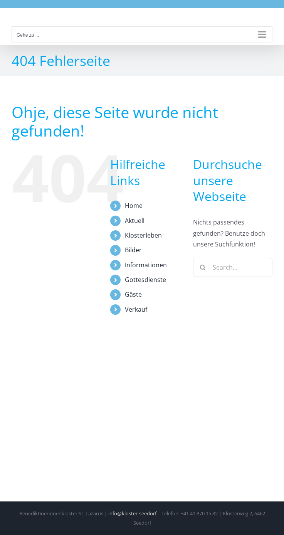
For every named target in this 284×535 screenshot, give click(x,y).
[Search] (202, 267)
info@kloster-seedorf (132, 513)
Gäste (133, 294)
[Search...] (232, 267)
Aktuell (135, 220)
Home (134, 205)
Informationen (146, 265)
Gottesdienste (145, 279)
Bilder (133, 250)
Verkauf (136, 309)
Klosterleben (143, 235)
